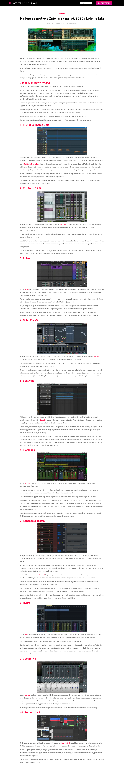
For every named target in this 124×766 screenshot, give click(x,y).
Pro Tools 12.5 (65, 224)
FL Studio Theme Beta (31, 164)
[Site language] (86, 3)
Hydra (27, 634)
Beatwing (43, 420)
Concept (42, 575)
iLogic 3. (28, 483)
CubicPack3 (98, 356)
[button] (35, 3)
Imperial (27, 695)
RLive (27, 289)
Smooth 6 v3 (65, 743)
